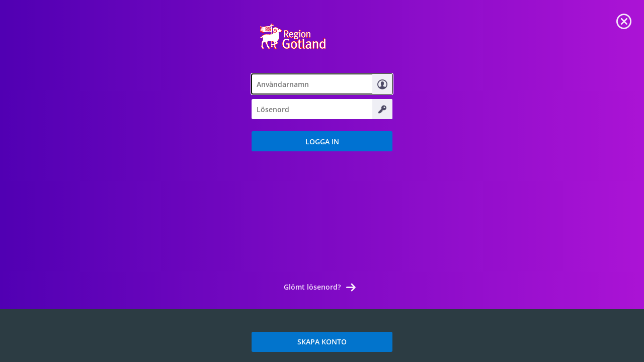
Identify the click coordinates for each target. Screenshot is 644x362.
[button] (322, 141)
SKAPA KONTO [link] (322, 341)
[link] (624, 20)
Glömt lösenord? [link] (312, 287)
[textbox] (322, 84)
